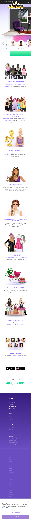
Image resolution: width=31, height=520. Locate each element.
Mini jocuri (11, 429)
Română (10, 481)
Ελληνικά (10, 490)
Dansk (10, 457)
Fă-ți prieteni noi (7, 118)
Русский (10, 492)
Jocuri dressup (12, 427)
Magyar (10, 470)
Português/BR (11, 479)
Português (11, 477)
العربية (10, 496)
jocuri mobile (16, 355)
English (10, 461)
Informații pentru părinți (13, 442)
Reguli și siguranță (12, 444)
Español (10, 463)
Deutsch (10, 459)
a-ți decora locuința (19, 292)
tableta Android (20, 324)
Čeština (10, 488)
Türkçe (10, 486)
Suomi (10, 483)
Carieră (10, 417)
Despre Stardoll (12, 400)
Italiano (10, 468)
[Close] (28, 501)
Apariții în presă (12, 416)
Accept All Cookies (16, 517)
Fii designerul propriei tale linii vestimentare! (15, 257)
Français (10, 464)
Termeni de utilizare (13, 408)
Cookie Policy (5, 507)
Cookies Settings (15, 512)
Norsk (10, 474)
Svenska (10, 485)
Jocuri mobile (11, 431)
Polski (10, 475)
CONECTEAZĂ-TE (7, 1)
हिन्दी (10, 498)
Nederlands (11, 472)
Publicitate (11, 419)
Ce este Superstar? (13, 438)
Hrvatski (10, 466)
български (11, 494)
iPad (13, 324)
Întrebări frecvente (12, 440)
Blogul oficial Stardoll (13, 402)
